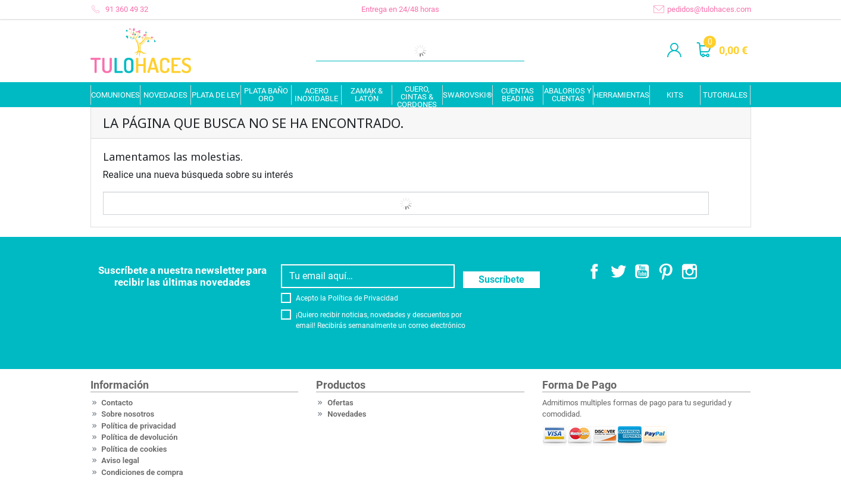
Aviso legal (120, 460)
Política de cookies (134, 449)
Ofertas (340, 402)
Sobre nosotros (127, 414)
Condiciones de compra (142, 472)
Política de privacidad (138, 425)
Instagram (690, 271)
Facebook (594, 271)
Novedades (346, 414)
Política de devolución (139, 437)
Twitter (618, 271)
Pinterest (666, 271)
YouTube (642, 271)
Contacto (117, 402)
